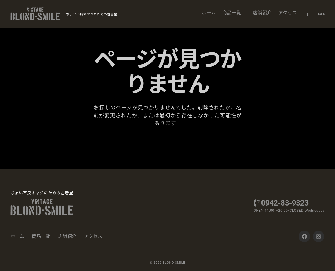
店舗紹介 (262, 12)
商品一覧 (231, 12)
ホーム (209, 12)
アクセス (287, 12)
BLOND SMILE (174, 262)
